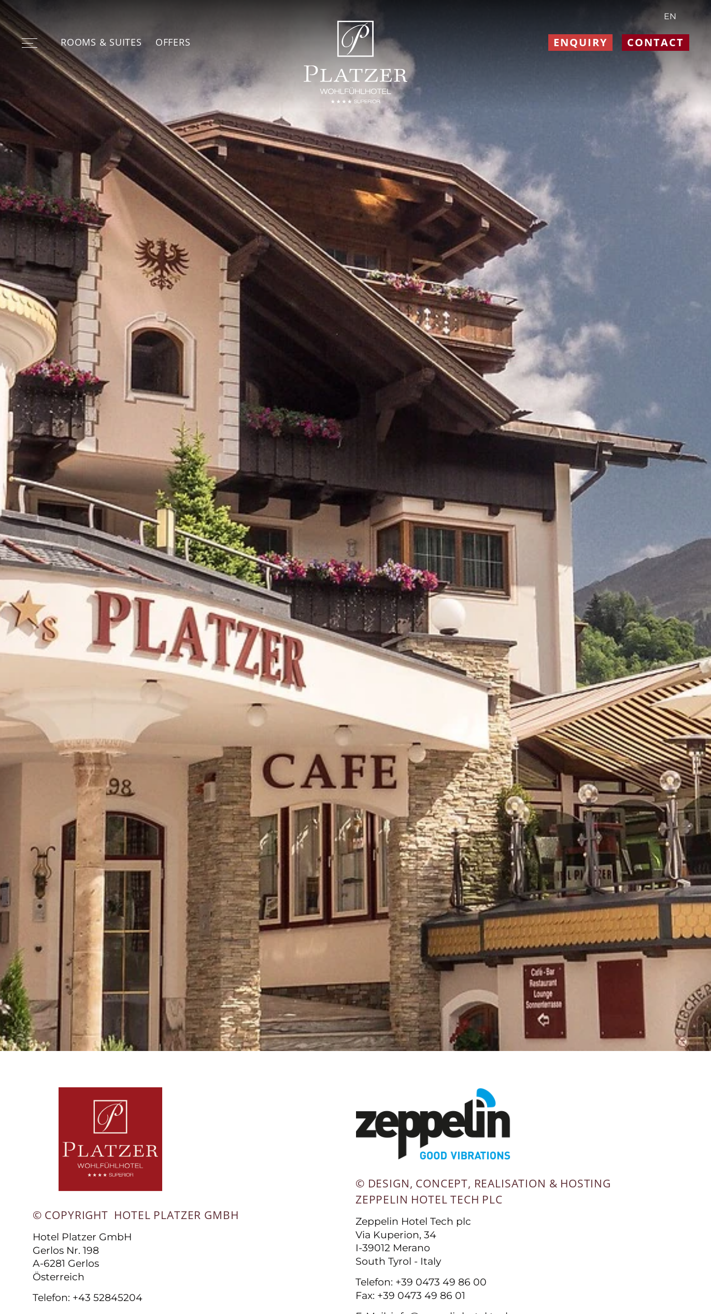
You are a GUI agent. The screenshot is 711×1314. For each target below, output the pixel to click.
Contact (655, 42)
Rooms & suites (101, 41)
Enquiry (580, 42)
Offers (172, 41)
